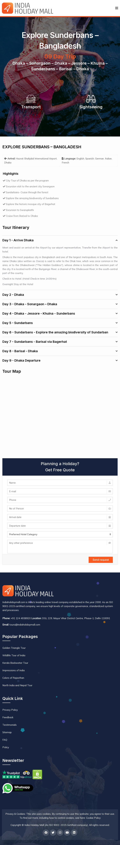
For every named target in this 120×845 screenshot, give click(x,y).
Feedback (7, 717)
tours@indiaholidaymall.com (24, 624)
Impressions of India (13, 670)
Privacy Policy (10, 709)
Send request (101, 559)
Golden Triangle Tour (14, 647)
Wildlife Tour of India (13, 655)
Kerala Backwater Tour (15, 662)
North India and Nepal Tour (17, 685)
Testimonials (9, 724)
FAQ (4, 739)
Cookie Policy (93, 817)
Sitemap (7, 732)
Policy (5, 747)
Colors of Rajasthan (13, 677)
